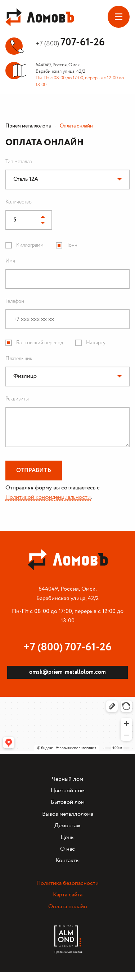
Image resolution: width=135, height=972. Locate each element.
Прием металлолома (28, 126)
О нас (67, 849)
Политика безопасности (67, 883)
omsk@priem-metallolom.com (67, 672)
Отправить (33, 470)
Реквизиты (17, 399)
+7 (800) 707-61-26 (67, 647)
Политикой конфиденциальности (48, 497)
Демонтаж (67, 825)
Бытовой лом (68, 802)
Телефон (14, 301)
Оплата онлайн (67, 906)
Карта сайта (67, 895)
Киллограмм (30, 245)
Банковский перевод (39, 343)
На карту (95, 343)
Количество (18, 202)
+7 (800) (70, 43)
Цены (67, 837)
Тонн (72, 245)
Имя (10, 261)
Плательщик (18, 358)
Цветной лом (68, 791)
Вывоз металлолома (67, 814)
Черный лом (67, 779)
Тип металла (18, 161)
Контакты (68, 860)
